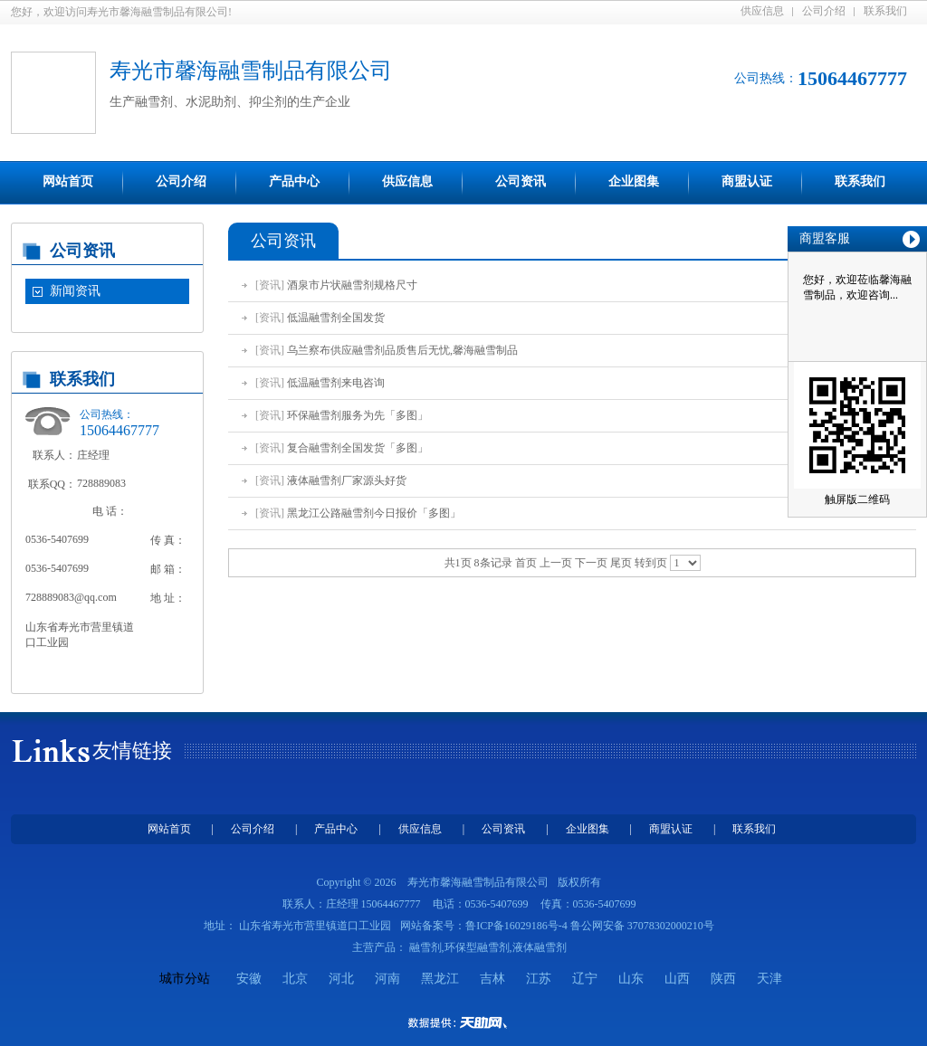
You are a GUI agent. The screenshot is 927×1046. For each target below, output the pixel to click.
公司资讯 (520, 181)
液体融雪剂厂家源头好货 (346, 480)
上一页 (556, 562)
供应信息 (762, 11)
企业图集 (633, 181)
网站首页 (68, 181)
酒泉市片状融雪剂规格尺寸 (352, 285)
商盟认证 (747, 181)
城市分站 (184, 978)
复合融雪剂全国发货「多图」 (357, 448)
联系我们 (885, 11)
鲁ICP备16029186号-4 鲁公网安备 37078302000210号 (589, 925)
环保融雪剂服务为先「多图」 (357, 415)
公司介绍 (824, 11)
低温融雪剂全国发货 (336, 317)
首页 (526, 562)
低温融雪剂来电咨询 (336, 382)
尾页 (621, 562)
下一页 (591, 562)
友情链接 (132, 750)
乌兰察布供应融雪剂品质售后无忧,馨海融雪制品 (402, 350)
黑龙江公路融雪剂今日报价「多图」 (374, 513)
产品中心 (294, 181)
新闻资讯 (75, 291)
